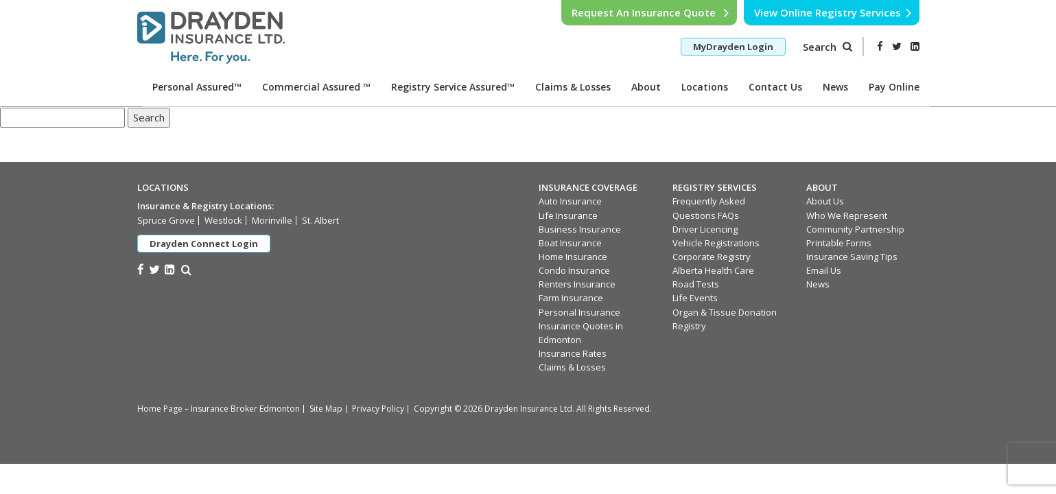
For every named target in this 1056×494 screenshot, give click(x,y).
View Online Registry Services (833, 12)
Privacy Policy (378, 408)
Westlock (223, 220)
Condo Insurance (574, 270)
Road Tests (695, 284)
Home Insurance (573, 256)
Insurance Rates (573, 353)
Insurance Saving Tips (851, 256)
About (646, 86)
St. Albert (320, 220)
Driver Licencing (705, 229)
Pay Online (894, 86)
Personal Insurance (579, 312)
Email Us (823, 270)
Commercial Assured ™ (316, 86)
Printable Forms (838, 243)
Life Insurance (568, 215)
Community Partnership (855, 229)
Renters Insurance (577, 284)
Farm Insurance (571, 298)
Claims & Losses (573, 86)
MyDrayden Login (733, 46)
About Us (825, 201)
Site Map (325, 408)
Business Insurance (580, 229)
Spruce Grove (166, 220)
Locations (704, 86)
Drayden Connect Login (204, 243)
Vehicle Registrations (716, 243)
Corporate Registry (711, 256)
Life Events (695, 298)
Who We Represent (846, 215)
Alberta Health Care (713, 270)
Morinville (272, 220)
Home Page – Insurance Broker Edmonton (218, 408)
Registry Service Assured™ (453, 86)
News (835, 86)
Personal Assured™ (197, 86)
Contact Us (775, 86)
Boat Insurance (570, 243)
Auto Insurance (570, 201)
